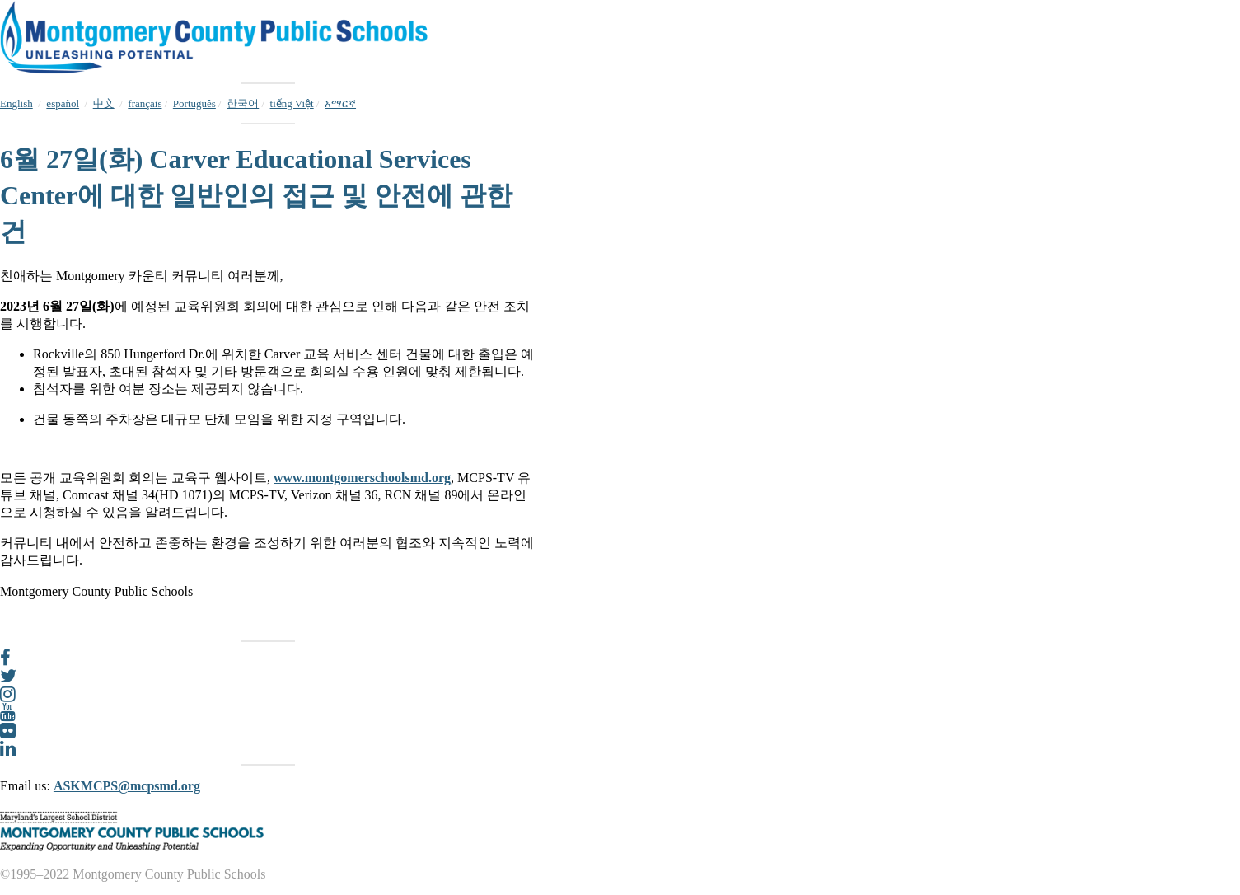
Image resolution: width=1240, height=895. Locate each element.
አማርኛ (340, 103)
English (16, 103)
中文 (104, 103)
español (62, 103)
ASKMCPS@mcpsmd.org (127, 786)
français (144, 103)
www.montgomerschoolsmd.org (362, 478)
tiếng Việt (292, 103)
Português (194, 103)
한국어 (243, 103)
